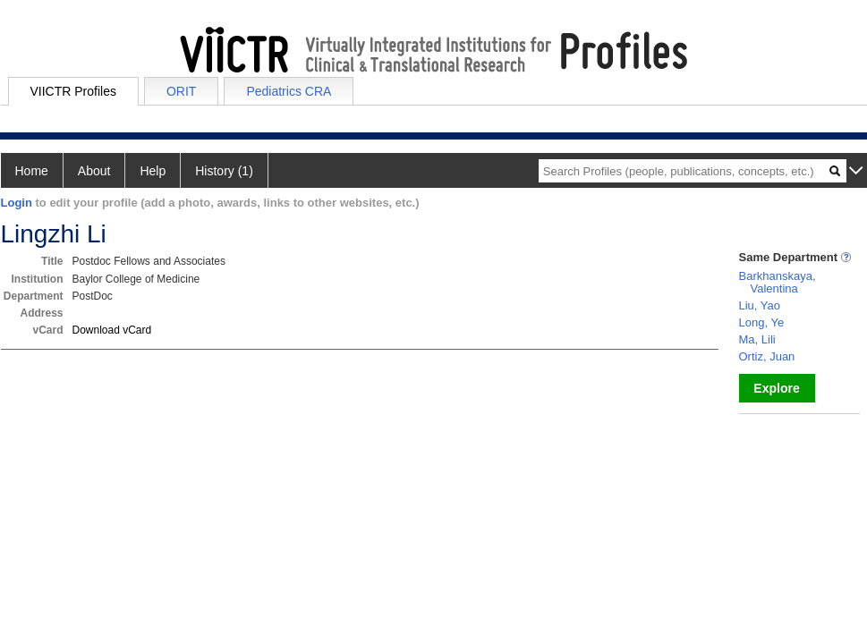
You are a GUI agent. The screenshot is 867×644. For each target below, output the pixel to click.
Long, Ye (762, 322)
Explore (776, 388)
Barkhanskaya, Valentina (777, 282)
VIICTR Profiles (73, 91)
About (94, 171)
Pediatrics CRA (288, 91)
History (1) (224, 171)
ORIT (181, 91)
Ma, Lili (757, 339)
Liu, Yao (760, 305)
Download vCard (112, 330)
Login (16, 202)
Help (153, 171)
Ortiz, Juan (767, 356)
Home (31, 171)
